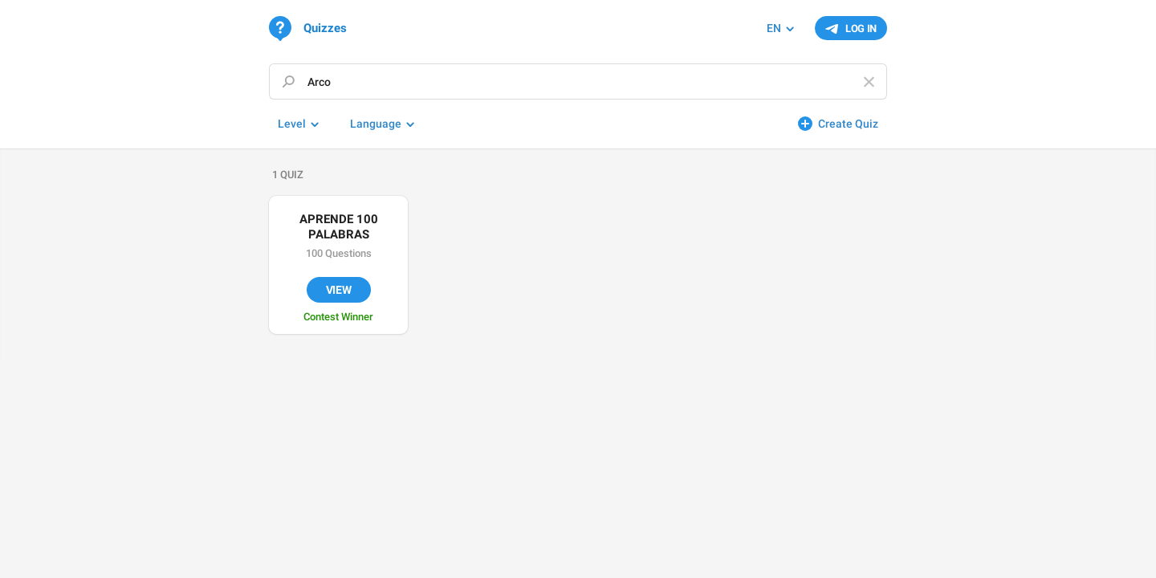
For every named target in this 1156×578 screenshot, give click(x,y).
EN (774, 28)
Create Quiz (848, 123)
